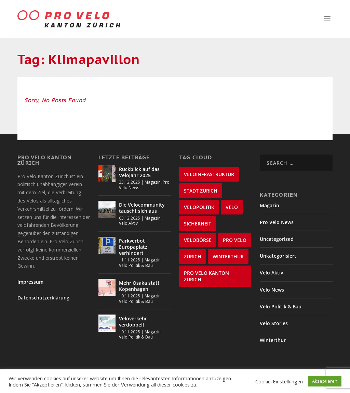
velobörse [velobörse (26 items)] (198, 240)
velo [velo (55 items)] (232, 207)
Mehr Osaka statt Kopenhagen (139, 286)
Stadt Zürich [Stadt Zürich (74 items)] (200, 190)
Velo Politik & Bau (136, 265)
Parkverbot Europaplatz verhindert (133, 246)
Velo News (272, 289)
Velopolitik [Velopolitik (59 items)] (199, 207)
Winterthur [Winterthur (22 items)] (228, 256)
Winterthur (273, 340)
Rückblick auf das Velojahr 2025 (139, 172)
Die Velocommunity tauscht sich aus (142, 207)
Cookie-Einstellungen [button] (279, 381)
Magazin (153, 182)
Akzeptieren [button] (324, 381)
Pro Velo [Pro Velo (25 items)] (234, 240)
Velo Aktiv (128, 223)
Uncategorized (277, 239)
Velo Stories (274, 323)
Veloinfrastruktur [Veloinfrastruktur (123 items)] (209, 174)
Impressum (30, 282)
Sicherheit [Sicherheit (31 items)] (197, 223)
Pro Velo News (277, 222)
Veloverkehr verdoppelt (133, 321)
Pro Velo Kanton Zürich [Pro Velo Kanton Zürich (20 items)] (206, 276)
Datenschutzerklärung (43, 297)
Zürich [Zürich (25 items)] (192, 256)
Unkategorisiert (278, 256)
